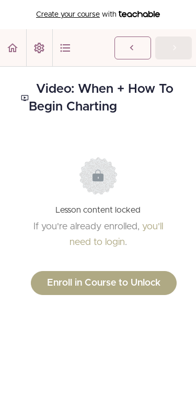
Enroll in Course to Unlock (103, 283)
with (98, 14)
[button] (13, 47)
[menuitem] (39, 47)
